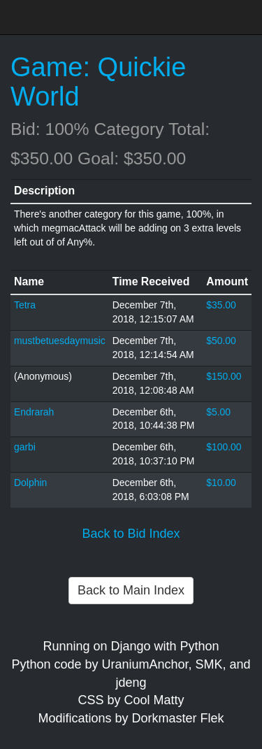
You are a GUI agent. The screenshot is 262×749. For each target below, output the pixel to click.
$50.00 (221, 340)
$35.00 (221, 305)
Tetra (25, 305)
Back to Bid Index (131, 534)
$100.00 (223, 446)
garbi (25, 446)
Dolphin (30, 482)
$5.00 (218, 412)
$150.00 (223, 376)
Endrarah (34, 412)
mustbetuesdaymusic (59, 340)
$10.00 (221, 482)
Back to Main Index (131, 590)
